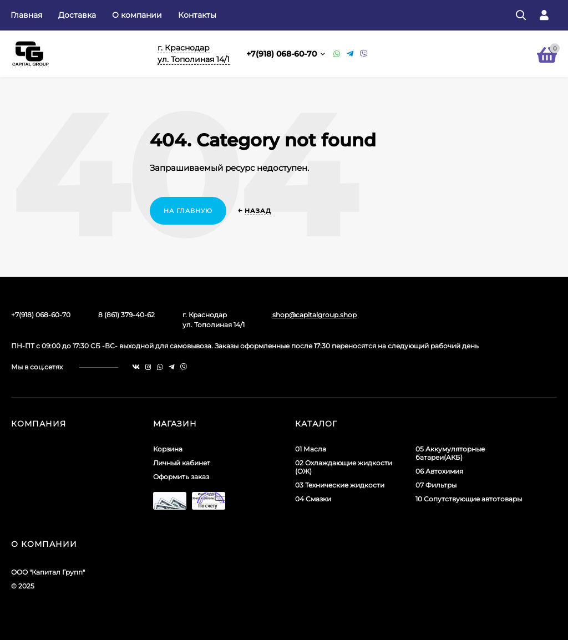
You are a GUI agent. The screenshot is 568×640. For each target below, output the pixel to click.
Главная (26, 15)
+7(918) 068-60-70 (282, 54)
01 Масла (310, 449)
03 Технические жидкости (339, 485)
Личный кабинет (181, 463)
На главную (188, 211)
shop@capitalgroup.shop (314, 315)
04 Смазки (313, 499)
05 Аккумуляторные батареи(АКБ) (450, 453)
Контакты (197, 15)
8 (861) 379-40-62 (126, 315)
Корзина (167, 449)
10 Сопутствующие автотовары (468, 499)
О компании (137, 15)
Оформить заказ (181, 477)
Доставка (77, 15)
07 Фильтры (436, 485)
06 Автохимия (439, 471)
